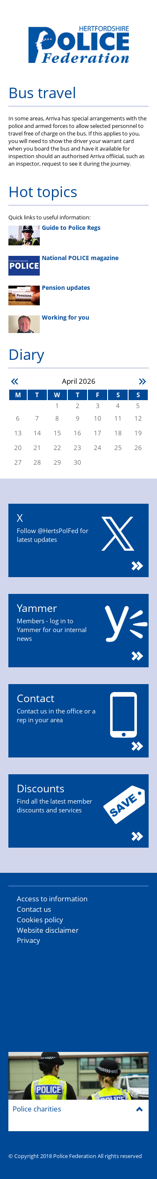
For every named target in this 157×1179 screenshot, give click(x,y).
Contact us (34, 909)
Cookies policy (40, 919)
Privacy (28, 940)
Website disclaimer (48, 930)
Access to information (52, 898)
